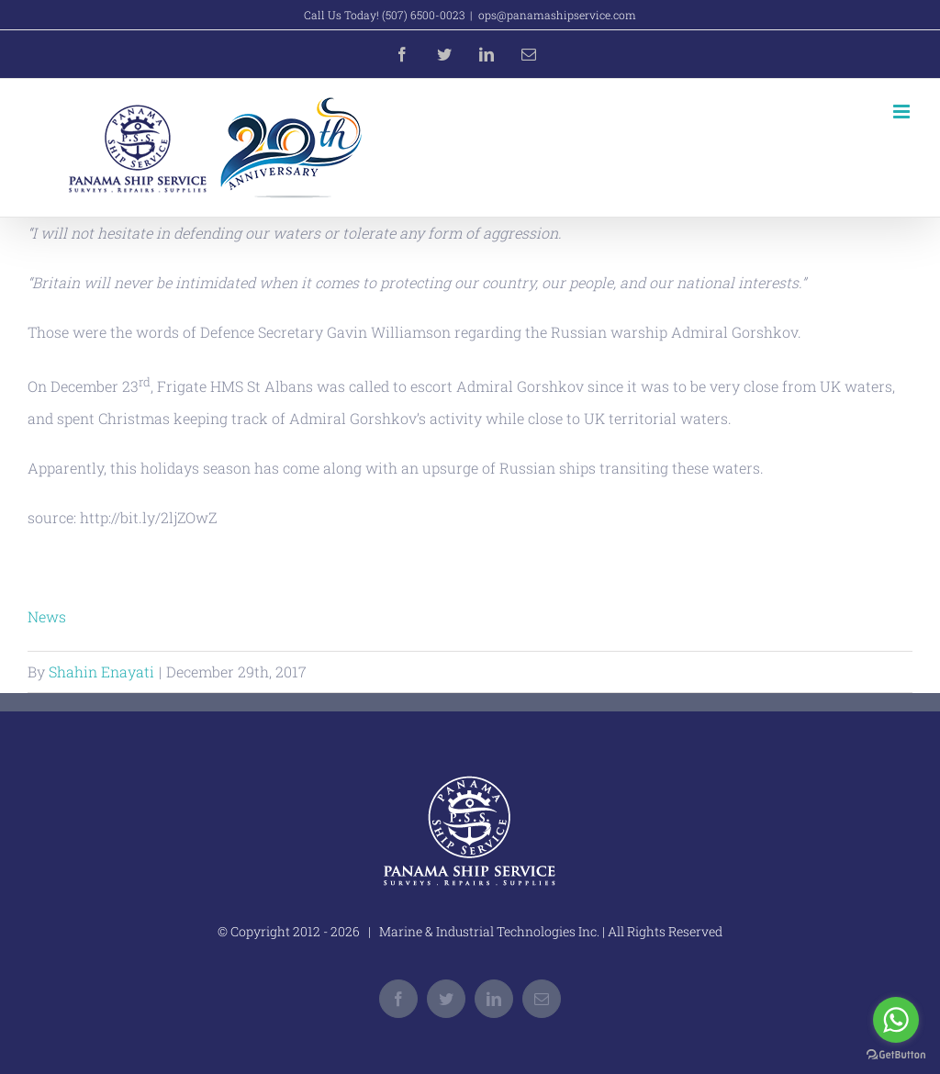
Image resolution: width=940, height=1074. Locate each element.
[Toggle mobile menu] (902, 111)
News (47, 616)
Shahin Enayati (101, 671)
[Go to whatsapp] (896, 1020)
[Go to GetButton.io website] (896, 1055)
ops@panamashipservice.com (557, 14)
